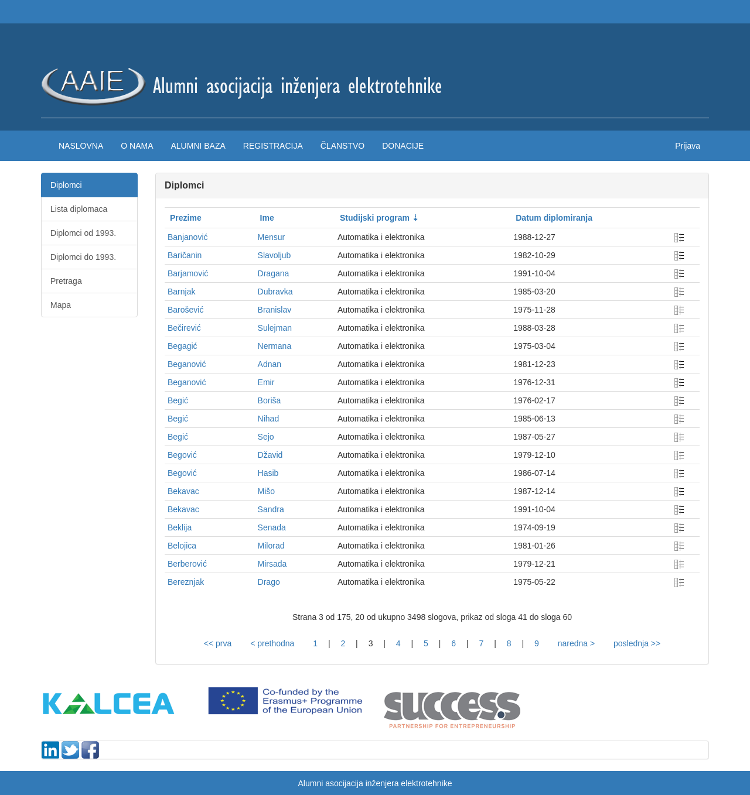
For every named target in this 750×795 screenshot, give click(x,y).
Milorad (271, 545)
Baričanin (185, 255)
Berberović (187, 563)
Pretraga (66, 281)
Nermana (275, 346)
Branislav (275, 309)
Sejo (266, 436)
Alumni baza (198, 145)
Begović (182, 455)
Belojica (182, 545)
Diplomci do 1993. (83, 257)
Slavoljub (274, 255)
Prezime (186, 217)
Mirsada (272, 563)
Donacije (403, 145)
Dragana (273, 273)
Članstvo (342, 145)
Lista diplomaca (78, 209)
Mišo (266, 491)
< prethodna (272, 643)
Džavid (270, 455)
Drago (269, 582)
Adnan (269, 364)
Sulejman (275, 328)
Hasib (268, 473)
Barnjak (181, 291)
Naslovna (81, 145)
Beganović (187, 364)
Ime (267, 217)
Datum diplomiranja (554, 217)
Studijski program (375, 217)
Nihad (268, 418)
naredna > (576, 643)
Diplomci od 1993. (83, 233)
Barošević (185, 309)
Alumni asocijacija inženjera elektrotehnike (375, 783)
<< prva (217, 643)
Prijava (687, 145)
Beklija (180, 527)
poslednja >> (636, 643)
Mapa (60, 305)
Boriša (269, 400)
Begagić (182, 346)
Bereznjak (186, 582)
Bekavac (183, 491)
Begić (178, 400)
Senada (272, 527)
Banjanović (188, 237)
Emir (266, 382)
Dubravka (275, 291)
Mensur (271, 237)
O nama (137, 145)
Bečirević (184, 328)
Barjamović (188, 273)
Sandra (271, 509)
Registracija (273, 145)
